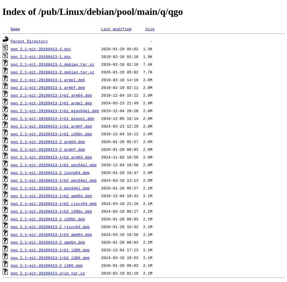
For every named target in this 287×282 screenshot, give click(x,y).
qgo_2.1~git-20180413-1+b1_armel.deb (51, 103)
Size (150, 29)
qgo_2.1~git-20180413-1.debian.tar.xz (52, 64)
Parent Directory (29, 41)
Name (15, 29)
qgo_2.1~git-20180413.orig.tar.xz (48, 273)
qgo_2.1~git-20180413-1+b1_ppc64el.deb (54, 164)
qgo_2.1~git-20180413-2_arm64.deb (48, 141)
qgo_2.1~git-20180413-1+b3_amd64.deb (51, 234)
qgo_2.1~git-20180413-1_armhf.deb (48, 87)
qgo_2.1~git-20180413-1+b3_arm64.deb (51, 157)
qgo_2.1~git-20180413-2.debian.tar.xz (52, 72)
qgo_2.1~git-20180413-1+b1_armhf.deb (51, 126)
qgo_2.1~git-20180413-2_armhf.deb (48, 149)
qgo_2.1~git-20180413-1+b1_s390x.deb (51, 134)
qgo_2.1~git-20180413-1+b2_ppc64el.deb (54, 180)
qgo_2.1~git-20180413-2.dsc (41, 48)
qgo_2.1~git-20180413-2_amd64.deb (48, 242)
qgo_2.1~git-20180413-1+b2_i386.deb (50, 257)
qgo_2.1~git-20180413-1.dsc (41, 56)
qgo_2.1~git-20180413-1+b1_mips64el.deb (55, 110)
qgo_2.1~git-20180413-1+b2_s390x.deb (51, 211)
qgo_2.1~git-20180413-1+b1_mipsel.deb (52, 118)
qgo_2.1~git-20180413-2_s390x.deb (48, 219)
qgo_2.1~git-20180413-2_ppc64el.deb (50, 188)
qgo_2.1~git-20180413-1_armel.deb (48, 79)
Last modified (116, 29)
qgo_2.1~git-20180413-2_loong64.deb (50, 172)
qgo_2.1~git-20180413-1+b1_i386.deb (50, 250)
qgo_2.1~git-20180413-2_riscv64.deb (50, 226)
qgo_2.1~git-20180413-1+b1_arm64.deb (51, 95)
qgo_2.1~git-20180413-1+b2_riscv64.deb (54, 203)
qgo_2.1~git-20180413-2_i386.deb (47, 265)
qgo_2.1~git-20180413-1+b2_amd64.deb (51, 195)
